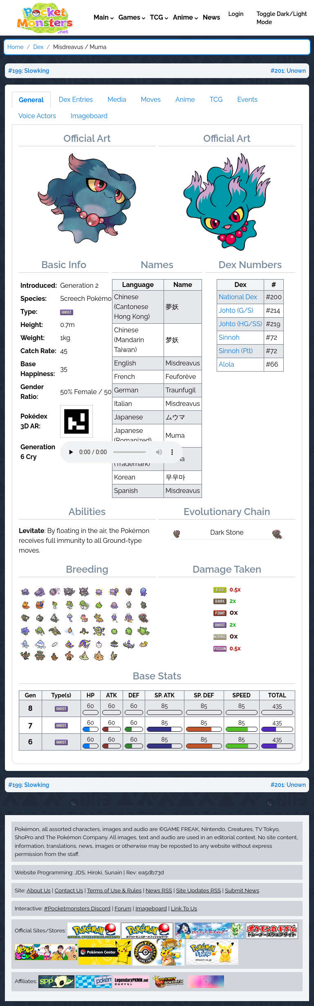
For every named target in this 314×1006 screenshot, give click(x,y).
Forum (122, 908)
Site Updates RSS (198, 890)
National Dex (238, 297)
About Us (38, 890)
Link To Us (184, 908)
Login (235, 14)
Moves (151, 99)
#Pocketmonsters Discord (77, 908)
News (211, 17)
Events (247, 99)
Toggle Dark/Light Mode (282, 18)
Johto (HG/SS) (240, 324)
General (31, 100)
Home (15, 47)
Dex (38, 47)
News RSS (159, 890)
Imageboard (89, 116)
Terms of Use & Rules (114, 890)
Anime (185, 99)
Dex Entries (76, 99)
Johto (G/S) (236, 310)
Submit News (242, 890)
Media (117, 99)
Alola (226, 364)
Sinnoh (229, 337)
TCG (216, 99)
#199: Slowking (28, 70)
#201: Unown (288, 70)
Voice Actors (37, 116)
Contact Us (69, 890)
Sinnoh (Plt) (236, 351)
